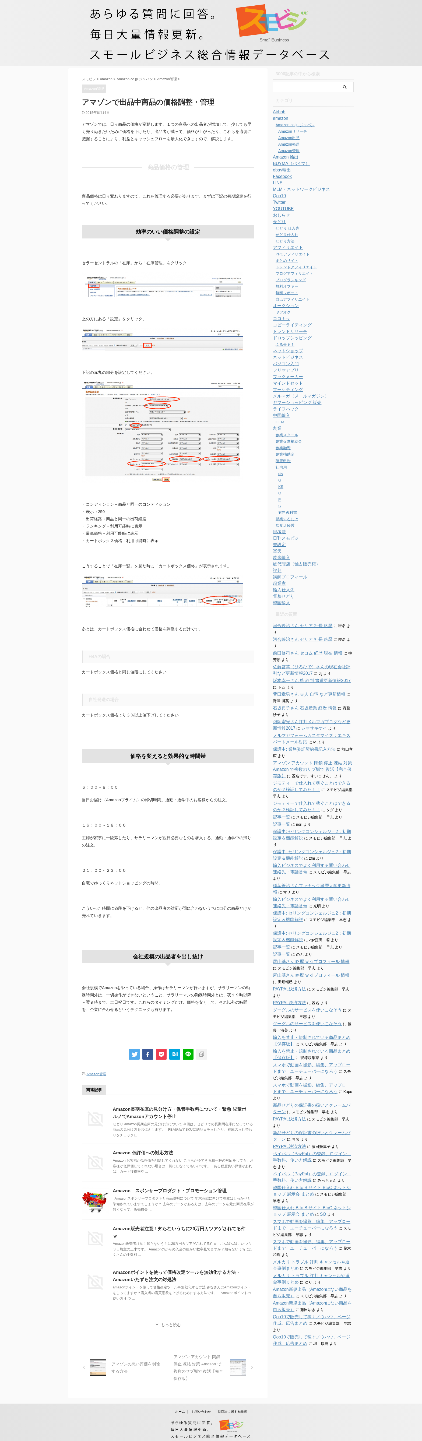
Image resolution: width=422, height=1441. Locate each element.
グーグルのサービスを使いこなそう (303, 978)
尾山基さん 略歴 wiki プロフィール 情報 (306, 929)
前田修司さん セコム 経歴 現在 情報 (303, 640)
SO (305, 1163)
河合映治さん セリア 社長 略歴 (299, 626)
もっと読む (171, 1318)
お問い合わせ (201, 1405)
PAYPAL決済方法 (287, 957)
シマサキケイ (298, 715)
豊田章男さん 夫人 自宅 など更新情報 (304, 681)
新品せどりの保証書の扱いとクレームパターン (312, 1066)
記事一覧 (280, 804)
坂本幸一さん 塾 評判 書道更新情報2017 (307, 668)
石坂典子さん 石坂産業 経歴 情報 (301, 695)
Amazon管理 (96, 1074)
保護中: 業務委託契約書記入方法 (300, 736)
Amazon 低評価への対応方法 (141, 1152)
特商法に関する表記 (232, 1405)
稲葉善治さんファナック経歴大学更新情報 (308, 860)
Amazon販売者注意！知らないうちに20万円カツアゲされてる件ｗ (177, 1228)
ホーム (180, 1405)
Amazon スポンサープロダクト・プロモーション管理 (166, 1190)
